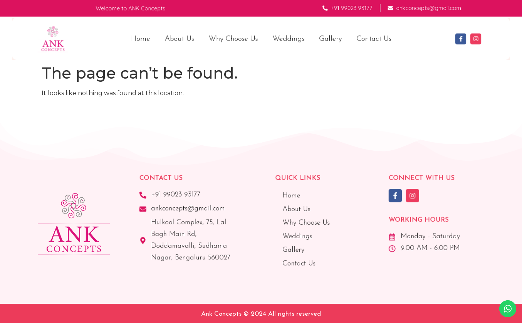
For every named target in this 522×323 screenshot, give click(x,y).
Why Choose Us (235, 38)
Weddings (287, 38)
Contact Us (366, 38)
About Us (184, 38)
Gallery (325, 38)
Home (148, 38)
